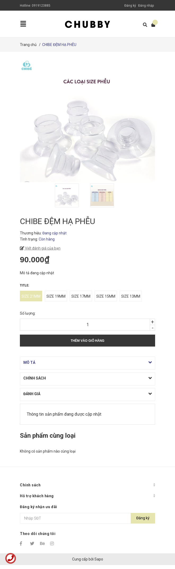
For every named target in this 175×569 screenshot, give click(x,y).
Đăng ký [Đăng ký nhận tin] (143, 518)
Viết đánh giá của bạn (42, 248)
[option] (70, 195)
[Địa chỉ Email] (87, 518)
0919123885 (41, 5)
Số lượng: (28, 313)
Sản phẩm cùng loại (48, 435)
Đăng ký (130, 5)
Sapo (98, 559)
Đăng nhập (146, 5)
